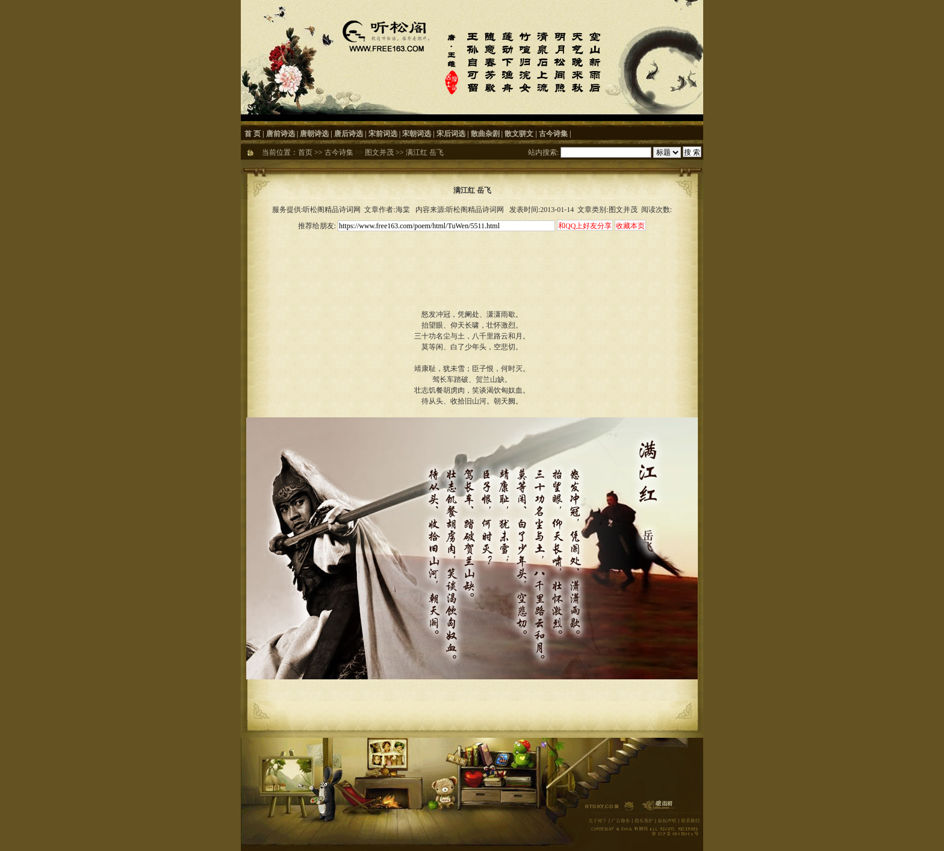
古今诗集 (553, 133)
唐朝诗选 (314, 133)
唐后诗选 (348, 133)
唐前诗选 (280, 133)
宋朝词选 (416, 133)
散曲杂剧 (485, 133)
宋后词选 (450, 133)
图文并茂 (379, 152)
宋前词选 (382, 133)
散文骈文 (519, 133)
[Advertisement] (472, 260)
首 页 (252, 133)
